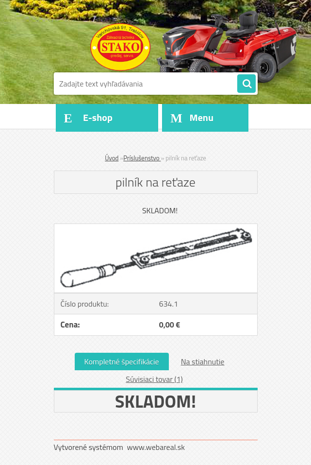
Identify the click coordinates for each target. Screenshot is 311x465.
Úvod (111, 158)
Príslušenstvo (142, 158)
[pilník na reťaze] (155, 228)
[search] (246, 84)
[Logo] (120, 47)
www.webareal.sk (156, 447)
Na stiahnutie (203, 361)
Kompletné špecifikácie (121, 361)
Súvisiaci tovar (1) (154, 379)
